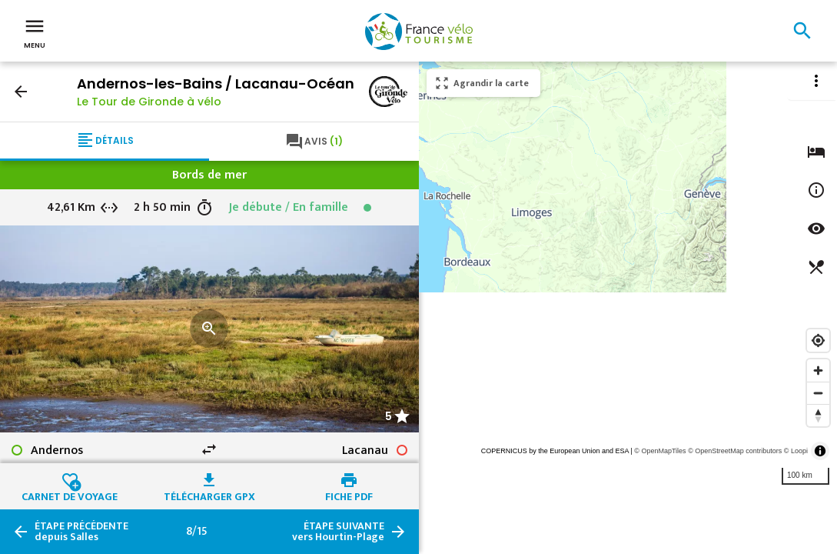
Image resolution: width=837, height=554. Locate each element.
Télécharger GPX (209, 495)
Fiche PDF (349, 495)
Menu (34, 32)
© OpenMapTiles (660, 451)
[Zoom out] (818, 393)
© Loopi (796, 451)
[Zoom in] (818, 370)
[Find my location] (818, 340)
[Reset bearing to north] (818, 415)
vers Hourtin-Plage (338, 531)
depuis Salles (81, 531)
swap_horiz (209, 449)
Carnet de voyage (70, 495)
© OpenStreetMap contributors (735, 451)
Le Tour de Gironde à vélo (149, 101)
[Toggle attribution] (820, 451)
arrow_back (21, 91)
